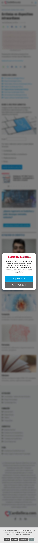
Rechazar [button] (14, 539)
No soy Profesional (19, 285)
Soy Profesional (19, 279)
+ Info (31, 539)
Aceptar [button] (7, 539)
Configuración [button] (23, 539)
